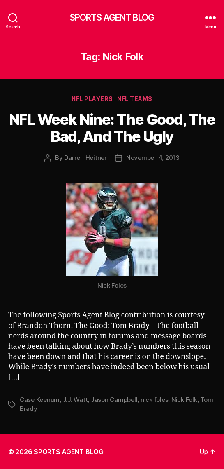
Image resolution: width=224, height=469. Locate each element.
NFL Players (92, 98)
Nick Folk (184, 399)
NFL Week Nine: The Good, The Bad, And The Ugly (112, 127)
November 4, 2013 (153, 158)
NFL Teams (134, 98)
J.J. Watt (75, 399)
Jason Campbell (114, 399)
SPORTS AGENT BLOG (112, 17)
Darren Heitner (85, 158)
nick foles (154, 399)
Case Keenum (40, 399)
